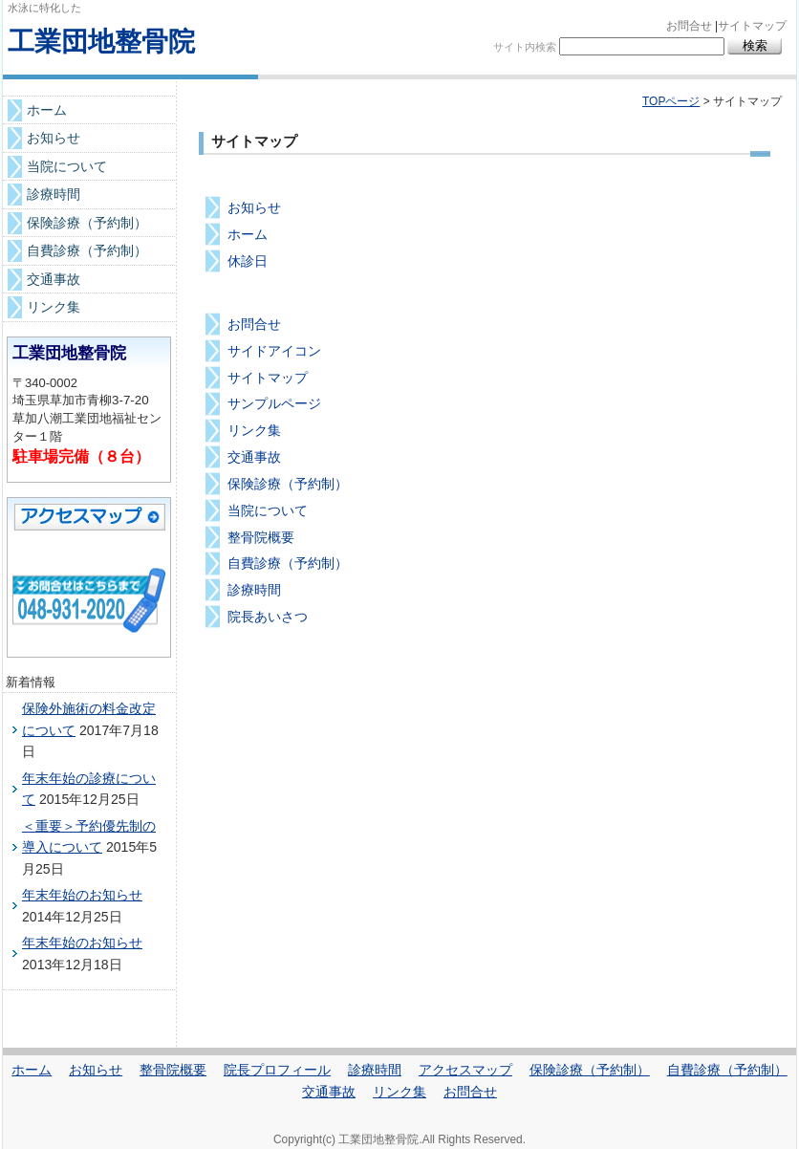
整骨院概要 (260, 537)
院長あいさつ (267, 616)
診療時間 (254, 589)
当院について (267, 510)
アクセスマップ (465, 1069)
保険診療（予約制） (287, 483)
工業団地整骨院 (101, 41)
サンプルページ (274, 403)
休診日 (247, 261)
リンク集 (254, 430)
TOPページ (671, 101)
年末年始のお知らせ (82, 894)
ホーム (247, 234)
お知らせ (254, 207)
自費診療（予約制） (287, 563)
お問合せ (689, 26)
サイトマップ (752, 26)
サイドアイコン (274, 350)
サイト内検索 (524, 47)
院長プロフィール (277, 1069)
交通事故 (254, 457)
